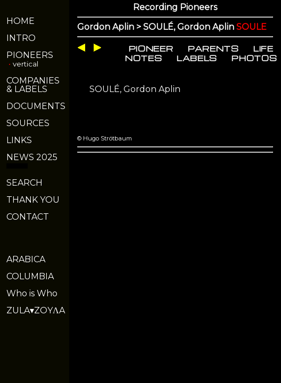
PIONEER (151, 48)
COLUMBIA (30, 276)
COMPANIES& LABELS (33, 85)
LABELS (197, 58)
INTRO (21, 38)
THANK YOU (33, 200)
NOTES (143, 58)
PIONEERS (29, 55)
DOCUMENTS (35, 106)
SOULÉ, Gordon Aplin (134, 89)
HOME (20, 21)
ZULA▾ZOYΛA (35, 310)
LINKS (19, 140)
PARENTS (213, 48)
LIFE (263, 48)
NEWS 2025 (31, 157)
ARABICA (25, 259)
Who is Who (31, 293)
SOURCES (27, 123)
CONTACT (27, 217)
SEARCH (24, 183)
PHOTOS (254, 58)
